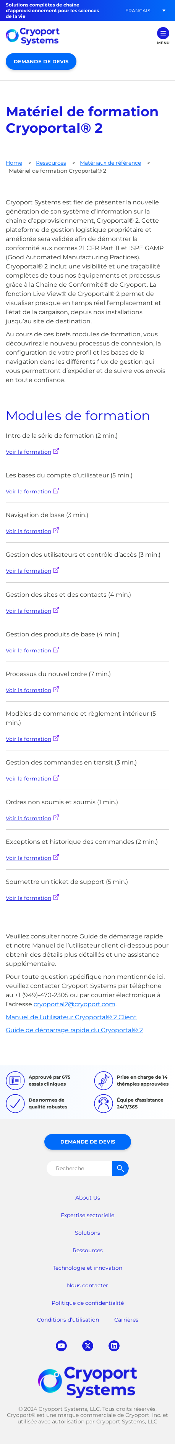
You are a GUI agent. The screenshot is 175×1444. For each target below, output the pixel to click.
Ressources (51, 162)
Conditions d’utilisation (68, 1319)
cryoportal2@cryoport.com (74, 1004)
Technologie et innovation (87, 1267)
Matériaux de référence (110, 162)
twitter (87, 1345)
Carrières (126, 1319)
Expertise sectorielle (87, 1215)
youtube (61, 1345)
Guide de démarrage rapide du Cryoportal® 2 (74, 1030)
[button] (137, 10)
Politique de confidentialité (88, 1302)
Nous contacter (87, 1285)
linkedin (114, 1345)
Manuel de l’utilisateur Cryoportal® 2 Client (71, 1017)
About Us (87, 1197)
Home (14, 162)
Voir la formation (32, 451)
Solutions (87, 1232)
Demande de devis (41, 61)
